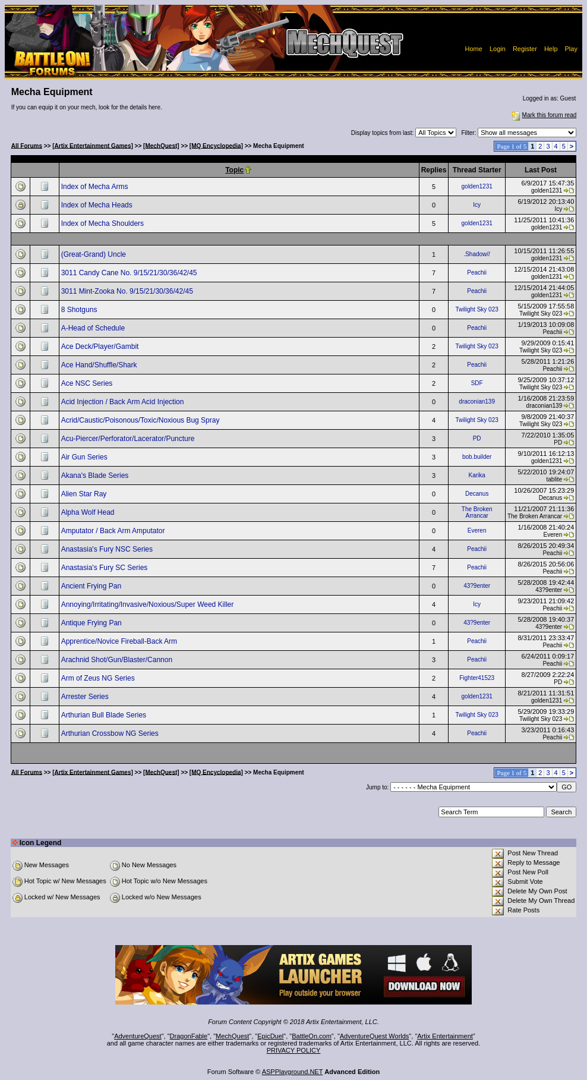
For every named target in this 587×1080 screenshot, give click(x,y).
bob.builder (476, 457)
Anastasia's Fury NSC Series (108, 549)
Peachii (477, 272)
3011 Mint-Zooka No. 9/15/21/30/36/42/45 (128, 291)
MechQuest (232, 1036)
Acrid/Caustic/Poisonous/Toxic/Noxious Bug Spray (141, 420)
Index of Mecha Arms (95, 186)
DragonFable (189, 1036)
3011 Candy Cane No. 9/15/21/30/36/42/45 (130, 273)
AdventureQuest (138, 1036)
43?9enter (476, 585)
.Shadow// (476, 254)
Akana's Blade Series (96, 475)
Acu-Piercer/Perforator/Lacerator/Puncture (129, 438)
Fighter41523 (476, 678)
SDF (477, 383)
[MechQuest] (161, 145)
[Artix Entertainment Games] (92, 145)
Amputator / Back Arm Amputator (114, 531)
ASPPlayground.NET (292, 1071)
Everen (477, 530)
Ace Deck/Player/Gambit (101, 346)
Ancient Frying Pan (92, 586)
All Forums (26, 145)
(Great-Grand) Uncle (94, 254)
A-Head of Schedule (94, 328)
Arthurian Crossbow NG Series (110, 733)
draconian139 (477, 401)
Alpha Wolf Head (88, 512)
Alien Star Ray (85, 494)
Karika (476, 475)
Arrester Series (86, 696)
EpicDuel (270, 1036)
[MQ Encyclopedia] (216, 145)
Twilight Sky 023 (477, 309)
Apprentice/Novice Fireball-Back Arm (120, 641)
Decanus (476, 493)
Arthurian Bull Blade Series (105, 715)
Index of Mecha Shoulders (103, 223)
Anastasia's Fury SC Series (105, 567)
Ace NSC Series (88, 383)
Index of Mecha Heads (97, 205)
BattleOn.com (312, 1036)
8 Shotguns (80, 310)
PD (477, 438)
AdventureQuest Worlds (374, 1036)
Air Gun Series (85, 457)
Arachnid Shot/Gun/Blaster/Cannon (118, 660)
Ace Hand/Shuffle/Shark (100, 365)
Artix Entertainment (445, 1036)
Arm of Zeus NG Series (99, 678)
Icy (477, 204)
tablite (555, 479)
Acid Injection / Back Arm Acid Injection (123, 402)
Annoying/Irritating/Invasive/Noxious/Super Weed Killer (148, 604)
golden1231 (477, 186)
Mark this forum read (543, 115)
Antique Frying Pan (92, 623)
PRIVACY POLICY (294, 1050)
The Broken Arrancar (477, 512)
